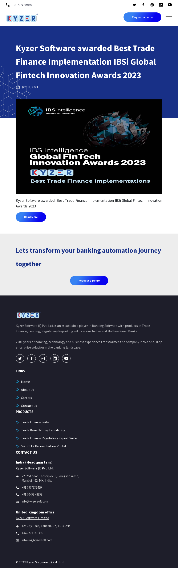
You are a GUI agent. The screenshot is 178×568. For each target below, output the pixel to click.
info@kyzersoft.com (35, 501)
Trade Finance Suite (35, 422)
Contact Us (29, 406)
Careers (26, 398)
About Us (27, 390)
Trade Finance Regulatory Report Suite (49, 438)
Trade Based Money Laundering (43, 430)
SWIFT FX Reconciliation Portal (43, 446)
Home (25, 382)
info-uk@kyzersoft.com (37, 540)
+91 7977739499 (32, 487)
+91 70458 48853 (32, 494)
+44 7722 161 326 (32, 533)
